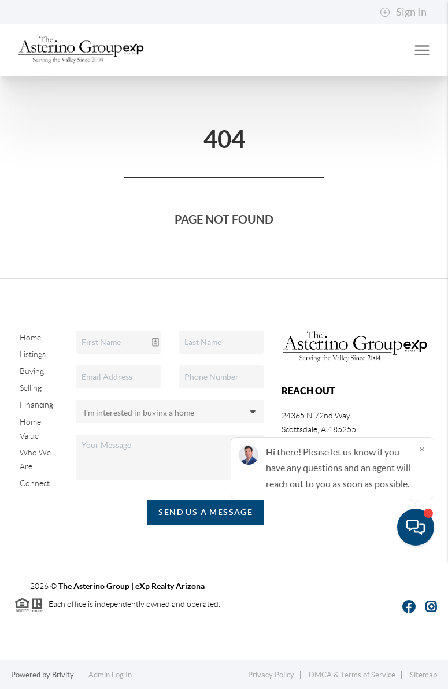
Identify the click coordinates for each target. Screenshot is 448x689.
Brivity (63, 675)
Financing (36, 404)
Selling (31, 387)
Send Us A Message (205, 512)
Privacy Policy (271, 675)
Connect (35, 483)
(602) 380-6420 (319, 474)
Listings (33, 354)
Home (30, 337)
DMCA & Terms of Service (352, 675)
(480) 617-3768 (320, 460)
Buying (32, 371)
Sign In (403, 12)
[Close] (422, 578)
